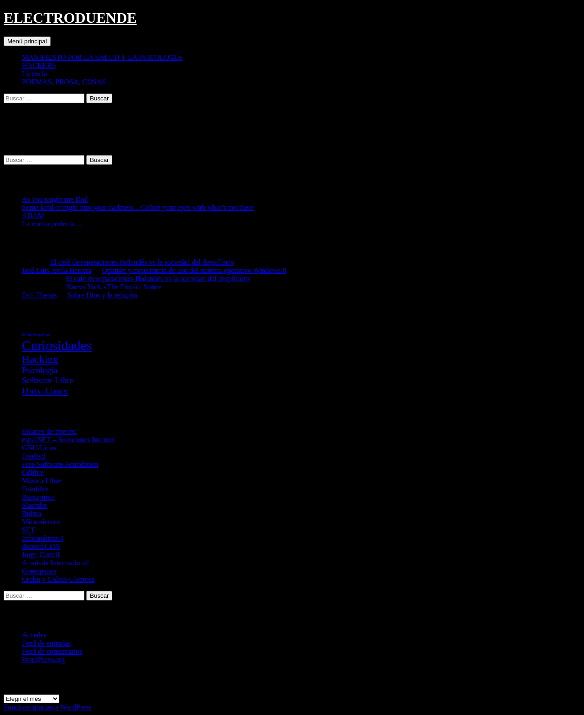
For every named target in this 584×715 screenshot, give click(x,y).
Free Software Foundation (60, 464)
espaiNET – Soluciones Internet (68, 440)
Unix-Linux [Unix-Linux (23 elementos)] (45, 391)
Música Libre (41, 481)
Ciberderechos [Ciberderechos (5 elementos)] (36, 334)
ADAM (33, 215)
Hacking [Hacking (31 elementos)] (40, 359)
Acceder (34, 635)
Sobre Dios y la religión (102, 295)
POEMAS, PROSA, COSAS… (67, 82)
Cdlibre (33, 472)
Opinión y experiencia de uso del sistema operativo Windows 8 (194, 270)
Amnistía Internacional (55, 563)
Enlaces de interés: (49, 431)
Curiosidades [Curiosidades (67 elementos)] (57, 345)
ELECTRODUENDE (70, 18)
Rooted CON (41, 546)
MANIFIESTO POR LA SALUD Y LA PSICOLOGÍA (102, 57)
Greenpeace (39, 571)
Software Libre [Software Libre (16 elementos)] (47, 380)
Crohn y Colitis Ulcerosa (58, 579)
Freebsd (33, 456)
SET (28, 530)
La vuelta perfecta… (52, 224)
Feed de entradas (46, 643)
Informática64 (42, 538)
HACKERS (39, 65)
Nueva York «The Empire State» (114, 287)
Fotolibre (35, 489)
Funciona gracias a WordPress (48, 707)
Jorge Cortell (41, 554)
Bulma (32, 513)
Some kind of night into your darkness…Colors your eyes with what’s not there (138, 207)
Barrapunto (38, 497)
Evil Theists (39, 295)
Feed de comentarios (52, 651)
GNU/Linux (39, 448)
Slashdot (34, 505)
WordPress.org (43, 659)
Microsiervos (41, 522)
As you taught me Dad (55, 199)
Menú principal (27, 41)
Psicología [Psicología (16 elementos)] (39, 370)
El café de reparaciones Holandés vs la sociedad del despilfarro (142, 262)
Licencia (34, 74)
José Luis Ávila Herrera (56, 270)
